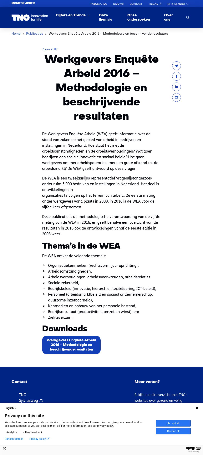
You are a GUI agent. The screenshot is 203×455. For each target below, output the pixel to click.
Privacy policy (39, 438)
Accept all (173, 423)
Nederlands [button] (176, 4)
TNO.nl (155, 3)
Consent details (14, 438)
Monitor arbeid (23, 3)
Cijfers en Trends (71, 15)
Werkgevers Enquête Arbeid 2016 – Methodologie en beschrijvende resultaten (71, 345)
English (11, 408)
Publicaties (98, 3)
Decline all (173, 431)
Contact (136, 3)
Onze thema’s (105, 17)
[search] (187, 17)
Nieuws (118, 3)
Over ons (168, 17)
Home (16, 34)
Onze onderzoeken (138, 17)
